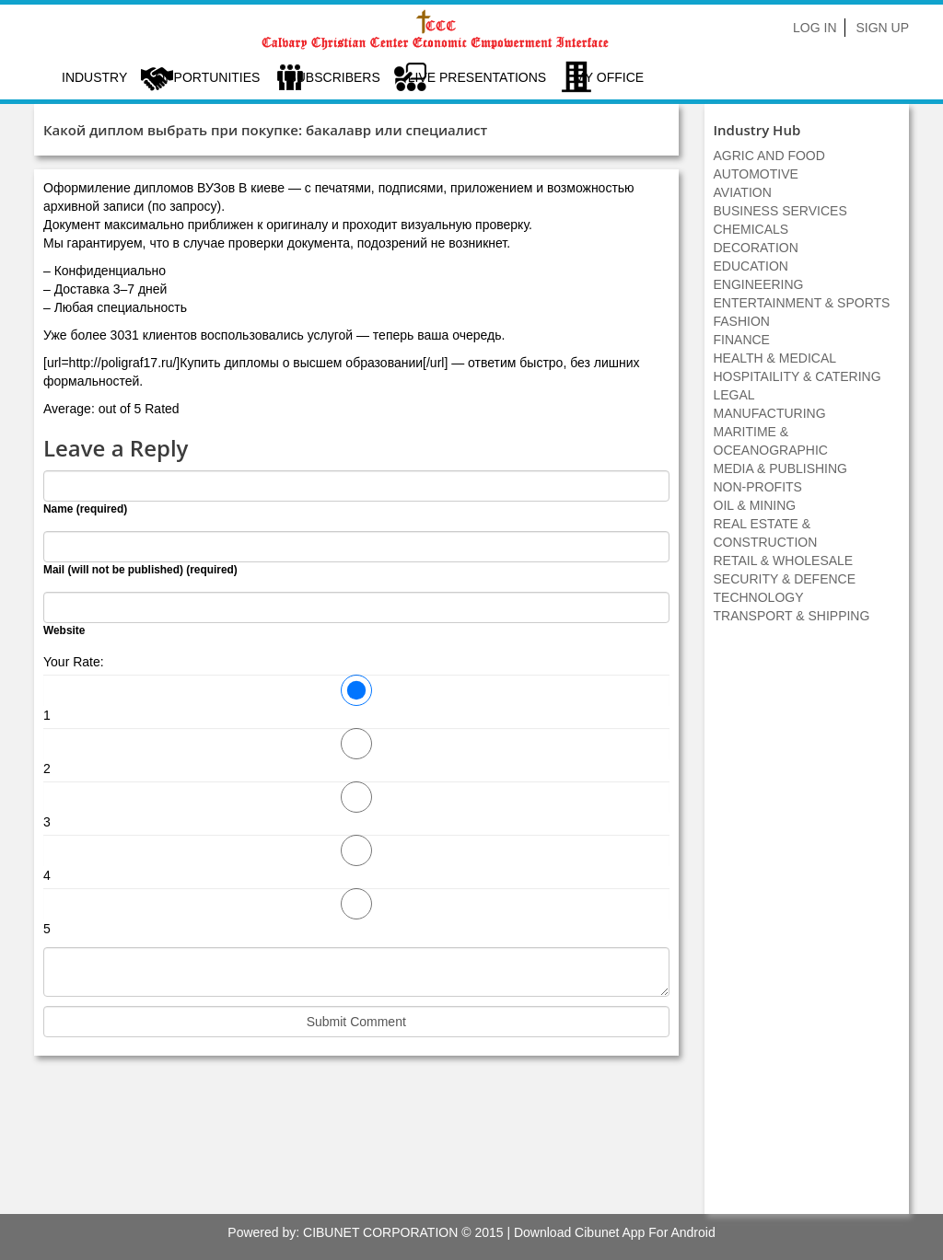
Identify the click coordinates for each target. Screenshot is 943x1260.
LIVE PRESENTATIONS (477, 77)
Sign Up (882, 27)
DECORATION (756, 247)
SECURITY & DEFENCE (785, 579)
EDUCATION (751, 266)
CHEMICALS (751, 229)
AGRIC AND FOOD (769, 155)
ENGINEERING (759, 284)
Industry (94, 77)
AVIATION (743, 192)
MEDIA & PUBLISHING (780, 468)
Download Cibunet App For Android (615, 1232)
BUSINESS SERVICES (780, 210)
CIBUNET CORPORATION (380, 1232)
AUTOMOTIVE (756, 174)
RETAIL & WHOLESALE (784, 560)
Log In (814, 27)
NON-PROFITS (758, 487)
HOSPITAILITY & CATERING (797, 376)
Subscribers (333, 77)
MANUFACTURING (770, 413)
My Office (609, 77)
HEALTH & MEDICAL (775, 358)
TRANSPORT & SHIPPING (792, 615)
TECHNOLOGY (759, 597)
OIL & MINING (755, 505)
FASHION (742, 321)
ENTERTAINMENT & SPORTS (802, 302)
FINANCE (742, 339)
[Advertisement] (806, 929)
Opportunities (207, 77)
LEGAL (734, 394)
